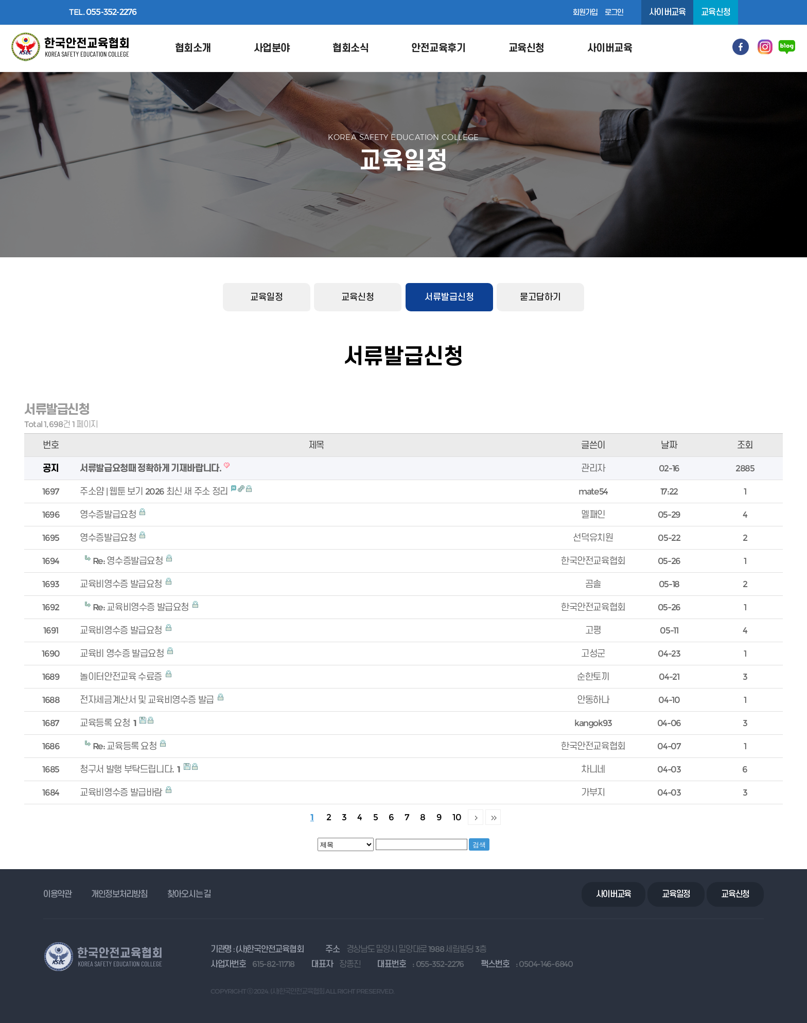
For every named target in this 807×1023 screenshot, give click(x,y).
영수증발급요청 (109, 514)
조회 (745, 444)
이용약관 (57, 894)
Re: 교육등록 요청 (126, 745)
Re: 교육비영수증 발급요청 (142, 607)
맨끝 (493, 817)
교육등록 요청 (109, 722)
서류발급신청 (449, 297)
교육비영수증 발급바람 (122, 792)
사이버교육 (667, 12)
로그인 (614, 12)
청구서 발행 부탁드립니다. (131, 769)
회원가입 (585, 12)
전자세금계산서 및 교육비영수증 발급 (148, 699)
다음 (475, 817)
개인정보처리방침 (119, 894)
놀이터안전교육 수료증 (122, 676)
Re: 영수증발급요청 (129, 560)
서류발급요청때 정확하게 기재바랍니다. (151, 468)
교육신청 (715, 12)
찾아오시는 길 (189, 894)
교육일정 (266, 297)
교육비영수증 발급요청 (122, 583)
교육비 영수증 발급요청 (123, 653)
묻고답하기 (540, 297)
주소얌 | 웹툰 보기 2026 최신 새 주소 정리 (155, 491)
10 (457, 817)
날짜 (669, 444)
